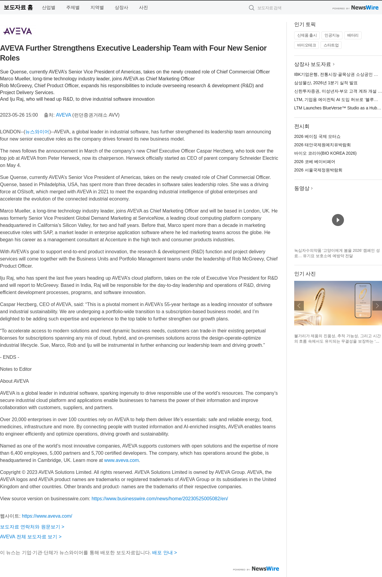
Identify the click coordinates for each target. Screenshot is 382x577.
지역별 (97, 7)
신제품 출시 (307, 35)
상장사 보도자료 (312, 64)
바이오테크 (306, 45)
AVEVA (63, 114)
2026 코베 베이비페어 (314, 161)
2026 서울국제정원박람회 (318, 170)
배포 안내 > (164, 552)
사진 (143, 7)
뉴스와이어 (37, 131)
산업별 (48, 7)
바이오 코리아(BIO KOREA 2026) (325, 153)
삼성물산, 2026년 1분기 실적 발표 (326, 82)
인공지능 (331, 35)
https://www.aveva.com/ (47, 516)
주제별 (73, 7)
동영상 (301, 188)
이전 (299, 306)
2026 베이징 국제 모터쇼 (317, 136)
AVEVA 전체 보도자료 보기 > (30, 536)
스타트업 (331, 45)
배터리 (353, 35)
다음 (377, 306)
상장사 (121, 7)
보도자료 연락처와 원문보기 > (32, 526)
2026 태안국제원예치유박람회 (322, 144)
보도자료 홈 (18, 7)
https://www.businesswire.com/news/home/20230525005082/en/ (160, 498)
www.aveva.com (121, 460)
